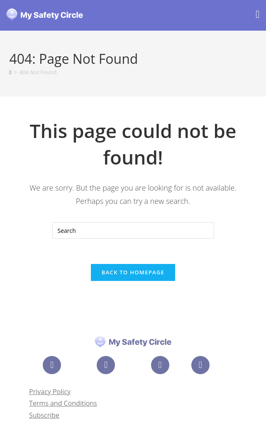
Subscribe (44, 415)
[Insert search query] (133, 230)
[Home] (10, 72)
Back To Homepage (133, 272)
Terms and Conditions (63, 403)
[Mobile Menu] (258, 15)
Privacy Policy (50, 391)
